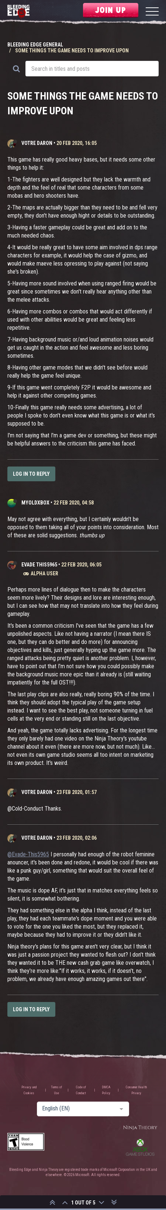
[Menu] (152, 12)
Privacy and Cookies (29, 1090)
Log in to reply (31, 474)
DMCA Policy (106, 1090)
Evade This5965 (39, 565)
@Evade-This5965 (28, 854)
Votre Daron (36, 143)
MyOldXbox (35, 503)
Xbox (140, 1147)
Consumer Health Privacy (136, 1090)
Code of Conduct (81, 1090)
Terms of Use (56, 1090)
